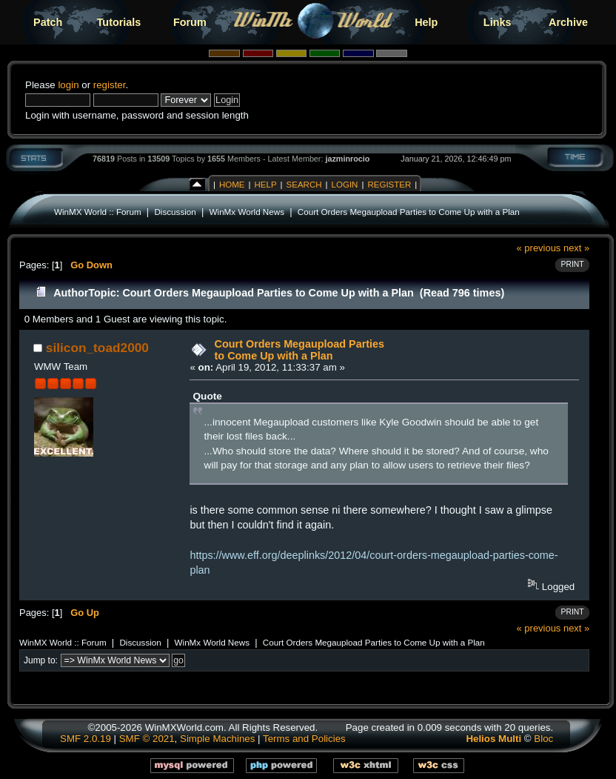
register (109, 84)
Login (345, 184)
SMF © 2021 (147, 738)
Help (426, 22)
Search (304, 184)
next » (576, 247)
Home (232, 184)
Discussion (174, 211)
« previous (539, 247)
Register (389, 184)
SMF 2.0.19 (85, 738)
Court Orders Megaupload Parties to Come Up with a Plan (409, 211)
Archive (568, 22)
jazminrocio (347, 158)
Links (497, 22)
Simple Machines (217, 738)
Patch (47, 22)
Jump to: (41, 660)
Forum (190, 22)
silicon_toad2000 (97, 347)
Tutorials (119, 22)
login (68, 84)
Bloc (543, 738)
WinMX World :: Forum (97, 211)
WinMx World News (247, 211)
